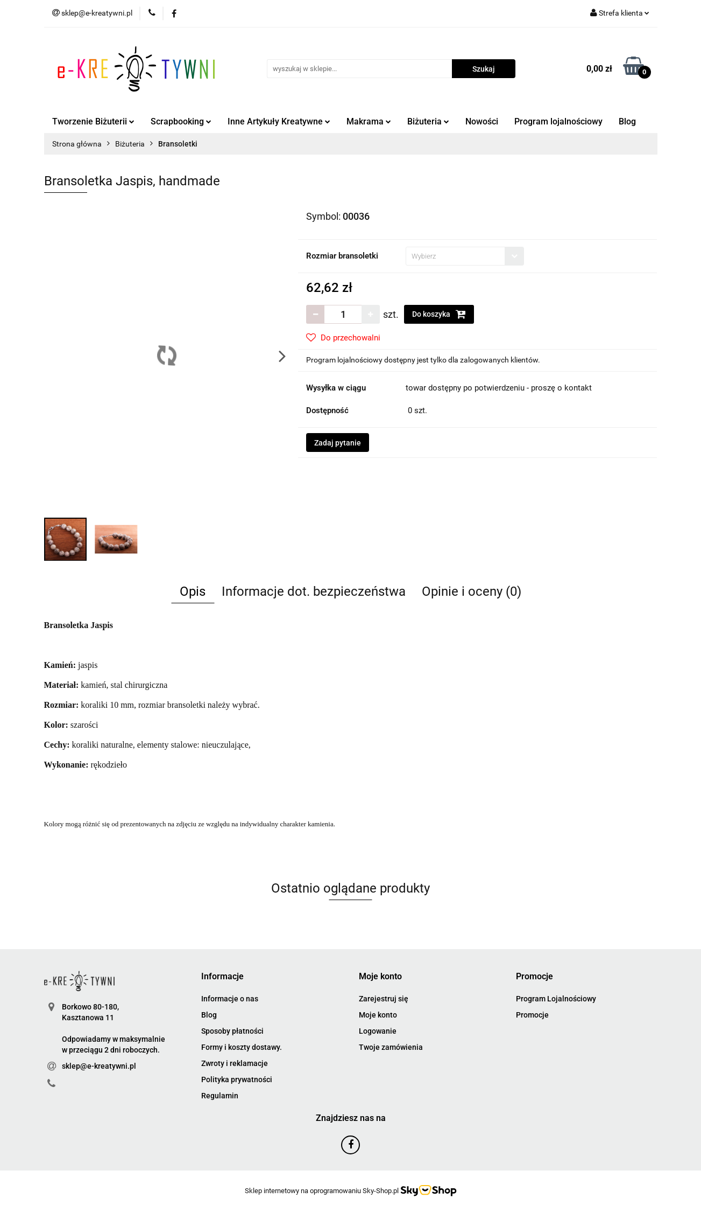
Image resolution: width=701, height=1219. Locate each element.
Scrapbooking (181, 121)
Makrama (368, 121)
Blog (627, 121)
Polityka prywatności (236, 1079)
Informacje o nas (229, 998)
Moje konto (378, 1015)
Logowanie (377, 1031)
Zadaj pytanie (337, 442)
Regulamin (219, 1095)
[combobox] (465, 256)
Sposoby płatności (232, 1031)
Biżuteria (428, 121)
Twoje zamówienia (391, 1047)
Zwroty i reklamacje (234, 1063)
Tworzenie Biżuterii (93, 121)
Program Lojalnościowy (556, 998)
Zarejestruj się (383, 998)
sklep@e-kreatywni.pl (99, 1066)
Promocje (532, 1015)
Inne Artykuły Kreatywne (279, 121)
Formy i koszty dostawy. (241, 1047)
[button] (222, 977)
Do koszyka (439, 314)
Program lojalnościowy (558, 121)
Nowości (481, 121)
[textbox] (455, 256)
